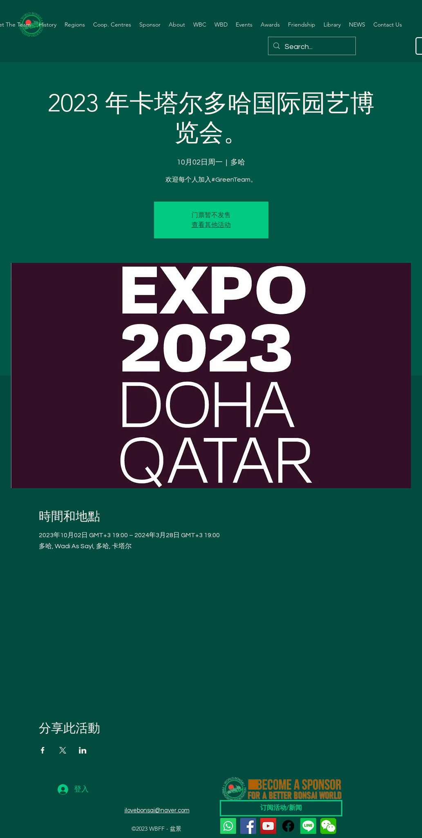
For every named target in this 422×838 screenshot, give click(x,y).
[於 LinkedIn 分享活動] (83, 750)
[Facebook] (248, 826)
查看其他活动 (211, 225)
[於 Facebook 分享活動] (43, 750)
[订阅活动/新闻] (281, 808)
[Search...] (311, 47)
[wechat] (328, 826)
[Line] (308, 826)
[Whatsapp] (228, 826)
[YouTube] (268, 826)
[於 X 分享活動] (63, 750)
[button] (47, 24)
